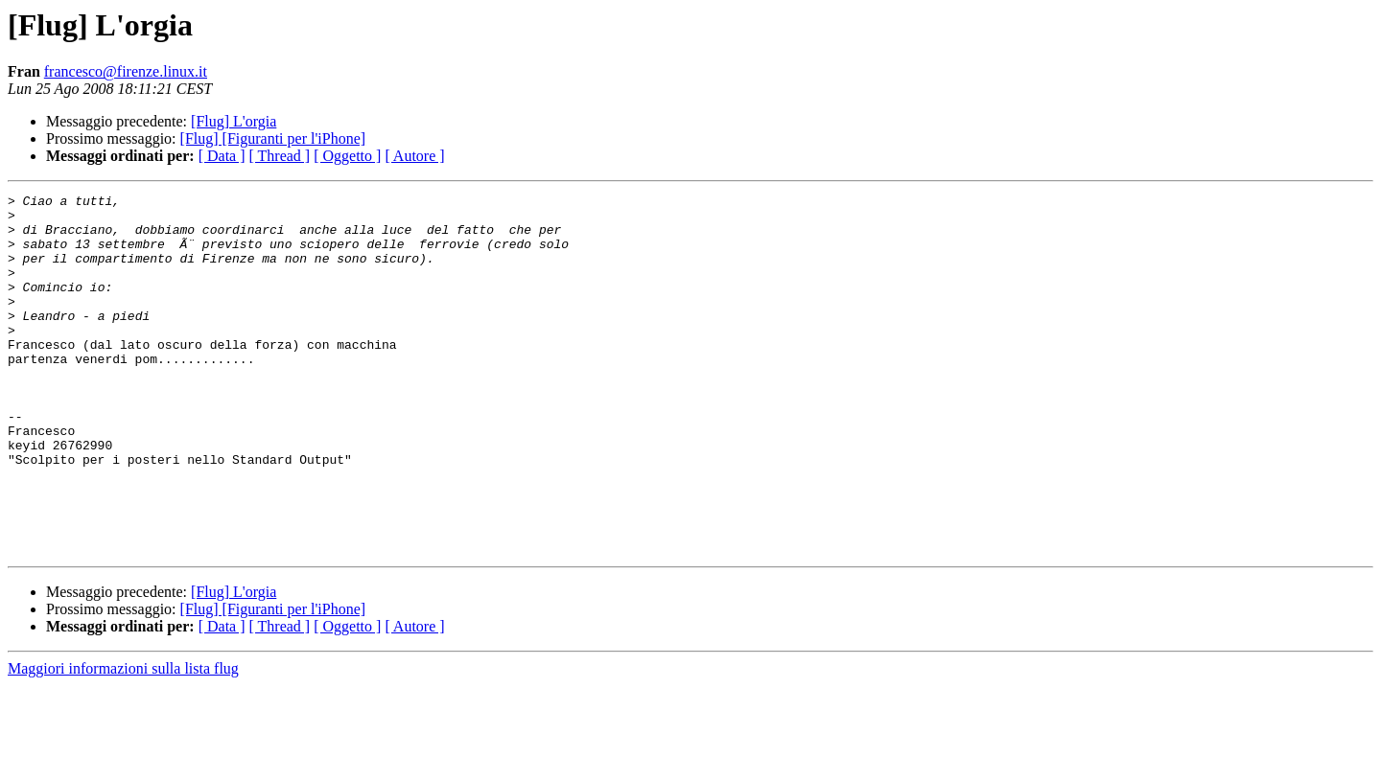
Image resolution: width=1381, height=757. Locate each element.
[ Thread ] (280, 156)
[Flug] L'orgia (233, 121)
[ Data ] (222, 156)
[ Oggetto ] (347, 156)
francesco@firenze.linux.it (125, 71)
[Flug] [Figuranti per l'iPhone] (273, 138)
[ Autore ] (414, 156)
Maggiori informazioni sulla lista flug (123, 740)
